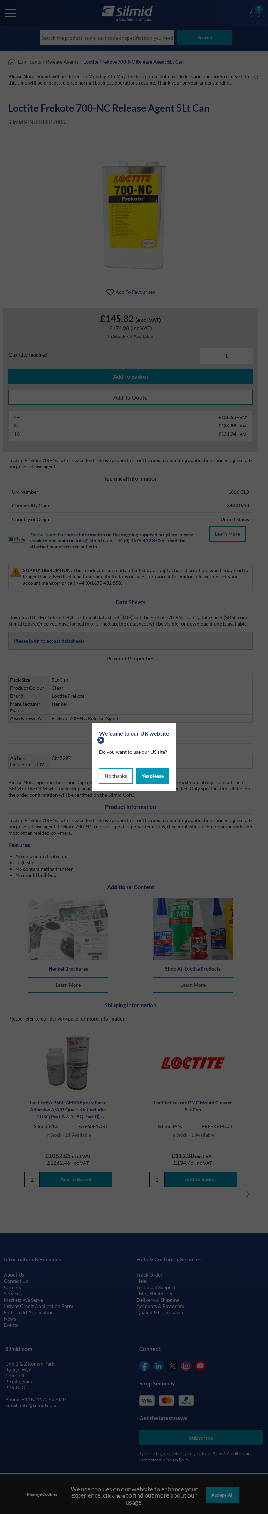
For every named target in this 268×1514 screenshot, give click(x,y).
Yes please (153, 775)
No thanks (116, 775)
